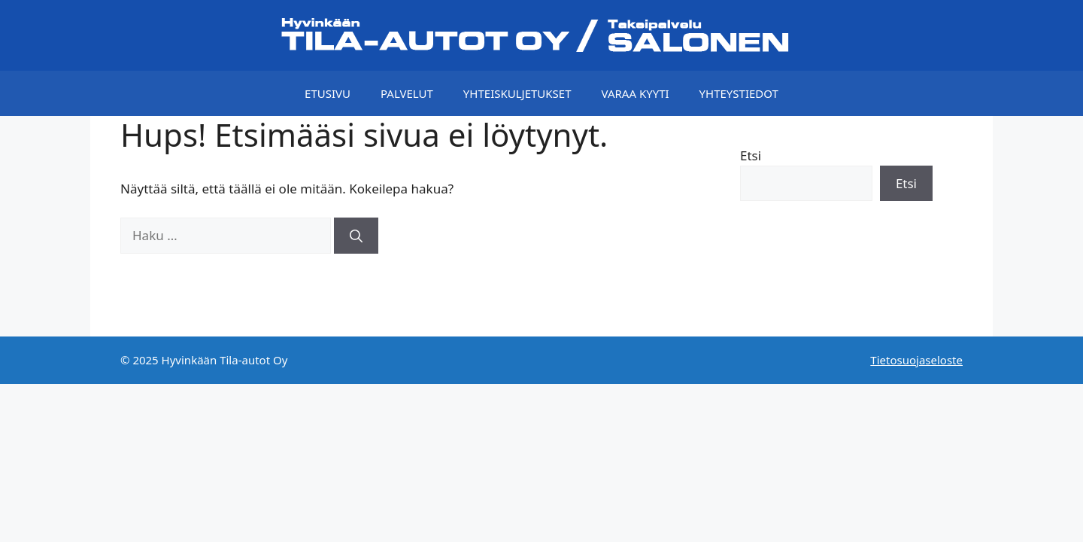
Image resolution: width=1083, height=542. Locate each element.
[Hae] (356, 236)
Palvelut (407, 93)
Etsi (750, 155)
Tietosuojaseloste (916, 359)
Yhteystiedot (738, 93)
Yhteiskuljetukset (517, 93)
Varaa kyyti (635, 93)
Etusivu (327, 93)
